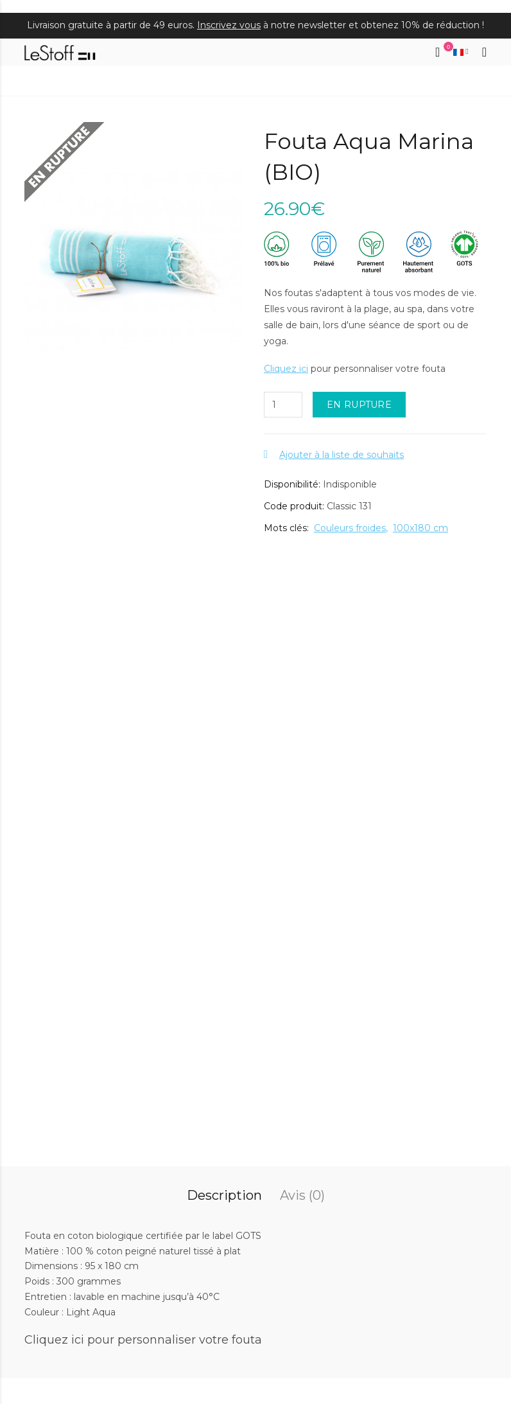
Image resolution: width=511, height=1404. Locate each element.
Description (224, 1195)
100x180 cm (420, 528)
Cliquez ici (286, 368)
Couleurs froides (350, 528)
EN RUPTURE (359, 404)
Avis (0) (302, 1195)
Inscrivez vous (229, 25)
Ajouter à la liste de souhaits (341, 455)
